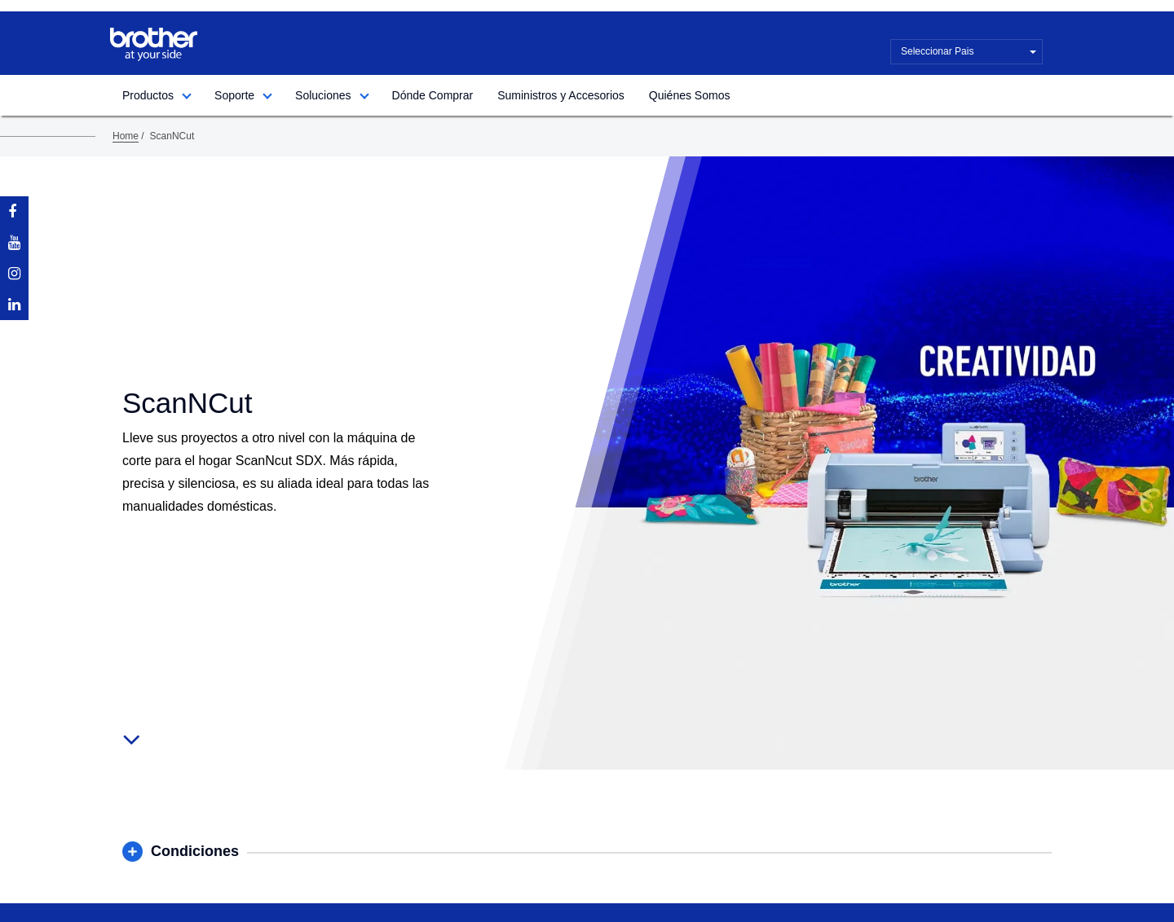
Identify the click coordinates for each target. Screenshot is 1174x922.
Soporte (234, 95)
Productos (148, 95)
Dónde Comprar (433, 95)
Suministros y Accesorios (561, 95)
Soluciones (323, 95)
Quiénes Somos (689, 95)
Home (126, 136)
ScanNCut (172, 136)
